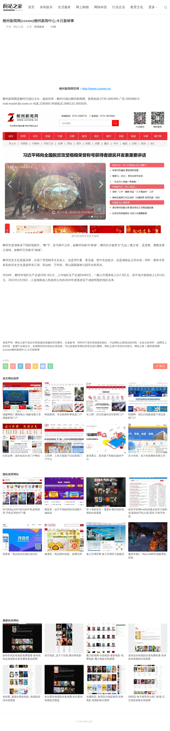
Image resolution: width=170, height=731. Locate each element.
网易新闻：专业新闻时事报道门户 (64, 399)
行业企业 (118, 7)
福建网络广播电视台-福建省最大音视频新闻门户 (22, 400)
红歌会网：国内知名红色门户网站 (22, 440)
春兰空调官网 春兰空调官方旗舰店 (106, 538)
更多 (152, 7)
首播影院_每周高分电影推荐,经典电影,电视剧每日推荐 (106, 683)
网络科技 (100, 7)
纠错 (53, 26)
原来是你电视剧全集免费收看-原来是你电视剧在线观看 (148, 642)
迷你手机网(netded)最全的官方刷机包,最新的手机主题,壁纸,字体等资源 (148, 497)
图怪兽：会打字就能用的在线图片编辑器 (64, 495)
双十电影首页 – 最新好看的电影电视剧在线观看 (106, 495)
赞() (160, 366)
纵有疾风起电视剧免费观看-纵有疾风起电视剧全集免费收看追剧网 (22, 642)
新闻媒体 (39, 26)
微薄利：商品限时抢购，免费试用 (64, 538)
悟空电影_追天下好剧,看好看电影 (64, 640)
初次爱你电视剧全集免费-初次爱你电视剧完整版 (64, 683)
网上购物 (82, 7)
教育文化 (136, 7)
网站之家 (139, 346)
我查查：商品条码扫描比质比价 (22, 538)
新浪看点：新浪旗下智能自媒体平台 (106, 442)
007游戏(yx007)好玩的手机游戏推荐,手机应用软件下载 (22, 495)
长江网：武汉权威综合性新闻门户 (106, 399)
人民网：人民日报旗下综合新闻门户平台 (64, 442)
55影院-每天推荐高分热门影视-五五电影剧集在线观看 (148, 683)
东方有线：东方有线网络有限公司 (148, 440)
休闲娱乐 (46, 7)
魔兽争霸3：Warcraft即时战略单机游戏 (148, 540)
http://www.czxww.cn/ (96, 88)
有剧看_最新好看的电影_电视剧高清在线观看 (22, 683)
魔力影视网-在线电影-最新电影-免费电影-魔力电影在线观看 (106, 642)
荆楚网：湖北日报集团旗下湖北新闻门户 (148, 400)
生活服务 (64, 7)
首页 (31, 7)
